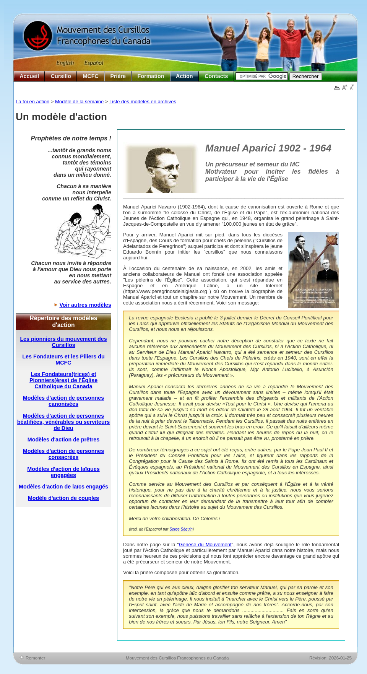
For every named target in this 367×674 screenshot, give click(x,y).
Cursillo (61, 76)
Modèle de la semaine (79, 101)
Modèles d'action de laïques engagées (63, 472)
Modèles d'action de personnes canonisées (63, 401)
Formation (151, 76)
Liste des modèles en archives (142, 101)
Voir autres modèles (85, 305)
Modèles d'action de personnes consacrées (63, 454)
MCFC (91, 76)
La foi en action (32, 101)
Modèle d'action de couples (63, 498)
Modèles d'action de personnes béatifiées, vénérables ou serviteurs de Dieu (63, 422)
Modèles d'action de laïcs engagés (63, 487)
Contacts (216, 76)
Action (184, 76)
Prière (118, 76)
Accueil (29, 76)
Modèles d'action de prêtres (64, 439)
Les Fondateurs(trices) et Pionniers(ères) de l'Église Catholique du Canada (63, 380)
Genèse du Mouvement (205, 544)
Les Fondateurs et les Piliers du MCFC (63, 359)
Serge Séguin (181, 529)
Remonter (35, 657)
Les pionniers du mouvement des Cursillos (63, 342)
